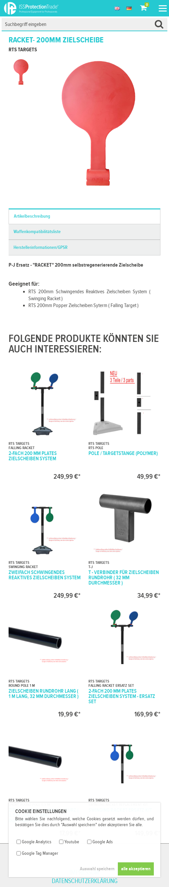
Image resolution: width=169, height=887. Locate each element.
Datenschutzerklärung (85, 881)
